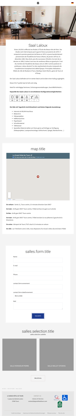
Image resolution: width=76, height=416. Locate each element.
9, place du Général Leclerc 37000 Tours (15, 398)
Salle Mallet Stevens (57, 366)
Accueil (4, 388)
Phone (15, 275)
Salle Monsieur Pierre (19, 366)
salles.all (38, 378)
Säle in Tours (10, 388)
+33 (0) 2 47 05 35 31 (37, 399)
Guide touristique (16, 413)
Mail (14, 301)
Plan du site (61, 413)
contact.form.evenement (21, 283)
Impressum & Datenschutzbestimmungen (34, 413)
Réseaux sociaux (51, 413)
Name (15, 257)
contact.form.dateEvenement (23, 292)
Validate (38, 316)
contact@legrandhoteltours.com (37, 401)
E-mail (15, 266)
